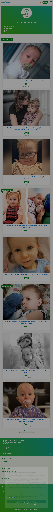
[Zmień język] (4, 465)
